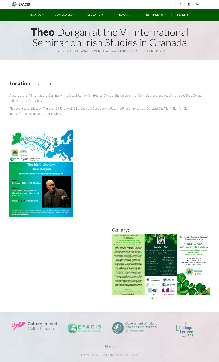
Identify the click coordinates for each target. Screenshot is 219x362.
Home (57, 50)
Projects (124, 14)
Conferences (63, 14)
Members (183, 14)
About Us (35, 14)
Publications (95, 14)
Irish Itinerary (153, 14)
